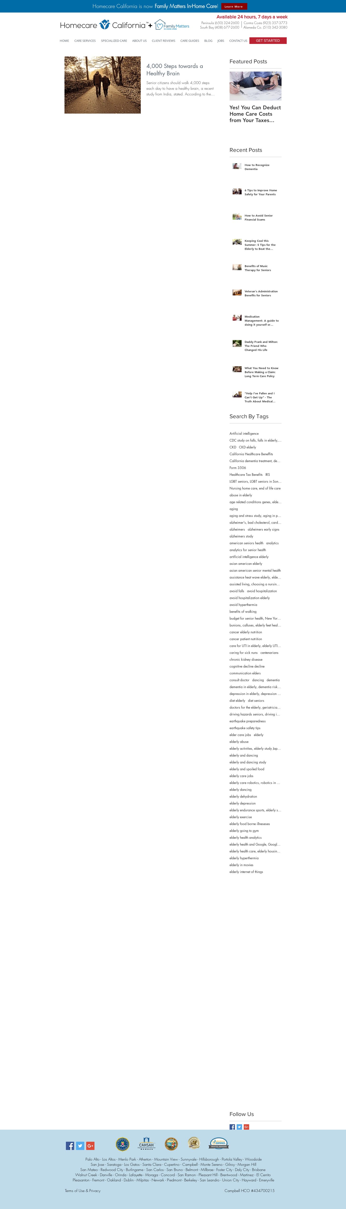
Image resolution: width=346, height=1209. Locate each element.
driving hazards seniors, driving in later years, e (256, 714)
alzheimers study (241, 536)
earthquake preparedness (248, 721)
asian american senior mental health (255, 570)
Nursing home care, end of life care (255, 488)
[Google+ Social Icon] (90, 1146)
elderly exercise (241, 817)
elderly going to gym (244, 831)
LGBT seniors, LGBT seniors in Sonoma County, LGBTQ (256, 481)
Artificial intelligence (244, 433)
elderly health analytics (246, 837)
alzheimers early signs (263, 529)
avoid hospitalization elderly (250, 598)
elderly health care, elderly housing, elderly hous (256, 851)
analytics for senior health (248, 550)
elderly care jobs (241, 776)
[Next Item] (274, 86)
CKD (233, 447)
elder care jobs (240, 735)
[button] (114, 40)
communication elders (245, 673)
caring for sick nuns (244, 653)
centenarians (269, 653)
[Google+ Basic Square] (246, 1127)
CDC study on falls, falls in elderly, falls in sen (256, 440)
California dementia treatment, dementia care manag (256, 461)
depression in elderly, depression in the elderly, (256, 694)
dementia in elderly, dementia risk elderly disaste (256, 687)
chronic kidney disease (246, 659)
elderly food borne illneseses (250, 824)
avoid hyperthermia (243, 605)
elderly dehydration (243, 796)
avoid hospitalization (262, 591)
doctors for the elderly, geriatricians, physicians (256, 707)
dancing (258, 680)
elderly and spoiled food (247, 769)
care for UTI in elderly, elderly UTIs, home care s (256, 646)
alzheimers (237, 529)
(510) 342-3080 (275, 27)
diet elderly (237, 700)
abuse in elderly (241, 495)
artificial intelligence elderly (249, 557)
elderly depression (243, 803)
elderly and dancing (244, 755)
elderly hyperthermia (244, 858)
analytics (272, 543)
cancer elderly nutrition (246, 632)
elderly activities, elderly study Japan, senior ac (256, 748)
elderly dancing (241, 790)
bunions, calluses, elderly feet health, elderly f (256, 625)
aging (234, 509)
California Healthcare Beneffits (251, 454)
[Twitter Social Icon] (80, 1146)
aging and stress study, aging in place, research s (256, 516)
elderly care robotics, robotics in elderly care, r (256, 783)
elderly (258, 735)
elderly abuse (239, 742)
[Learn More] (234, 6)
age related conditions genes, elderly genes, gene (256, 502)
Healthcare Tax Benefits (246, 475)
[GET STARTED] (268, 40)
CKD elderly (247, 447)
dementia (273, 680)
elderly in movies (241, 865)
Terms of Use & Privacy (82, 1190)
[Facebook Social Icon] (70, 1146)
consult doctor (239, 680)
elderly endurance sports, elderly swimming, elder (256, 810)
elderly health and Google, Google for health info (256, 844)
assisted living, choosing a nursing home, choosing (256, 584)
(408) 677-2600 (227, 27)
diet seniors (256, 700)
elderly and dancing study (248, 762)
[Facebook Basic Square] (232, 1127)
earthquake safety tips (245, 728)
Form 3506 (238, 468)
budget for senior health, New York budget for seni (256, 618)
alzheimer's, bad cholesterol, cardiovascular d (256, 522)
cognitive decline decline (247, 666)
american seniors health (246, 543)
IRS (267, 475)
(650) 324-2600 (227, 23)
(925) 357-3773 (275, 23)
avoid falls (237, 591)
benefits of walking (243, 611)
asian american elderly (246, 564)
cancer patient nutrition (246, 639)
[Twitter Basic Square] (239, 1127)
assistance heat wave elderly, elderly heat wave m (256, 577)
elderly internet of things (246, 872)
